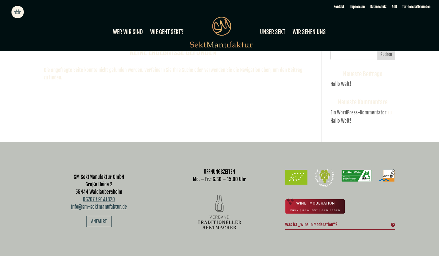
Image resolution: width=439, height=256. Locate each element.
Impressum (357, 7)
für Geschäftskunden (416, 7)
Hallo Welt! (340, 84)
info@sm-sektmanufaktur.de (99, 207)
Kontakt (339, 7)
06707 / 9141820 (99, 199)
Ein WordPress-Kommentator (358, 113)
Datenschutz (378, 7)
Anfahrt (99, 221)
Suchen (386, 54)
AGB (394, 7)
